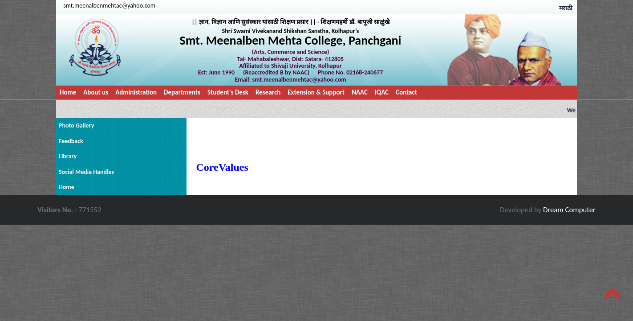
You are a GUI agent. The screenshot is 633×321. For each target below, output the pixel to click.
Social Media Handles (86, 172)
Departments (182, 92)
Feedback (71, 141)
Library (68, 156)
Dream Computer (569, 209)
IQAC (382, 92)
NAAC (360, 92)
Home (68, 92)
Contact (406, 92)
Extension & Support (316, 92)
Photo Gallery (76, 125)
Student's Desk (227, 92)
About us (95, 92)
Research (268, 92)
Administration (136, 92)
